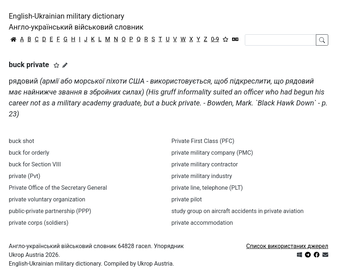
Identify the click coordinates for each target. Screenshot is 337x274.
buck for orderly (29, 152)
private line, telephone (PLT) (207, 187)
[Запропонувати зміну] (64, 65)
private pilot (187, 199)
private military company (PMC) (212, 152)
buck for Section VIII (35, 164)
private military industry (202, 176)
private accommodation (202, 222)
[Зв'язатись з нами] (325, 254)
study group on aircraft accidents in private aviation (238, 211)
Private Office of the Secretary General (58, 187)
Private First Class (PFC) (203, 141)
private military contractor (205, 164)
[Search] (280, 40)
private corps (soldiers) (38, 222)
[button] (56, 65)
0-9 (215, 39)
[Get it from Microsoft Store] (299, 254)
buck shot (21, 141)
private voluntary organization (47, 199)
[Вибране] (225, 39)
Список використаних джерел (287, 246)
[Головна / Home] (13, 39)
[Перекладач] (235, 39)
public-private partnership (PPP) (50, 211)
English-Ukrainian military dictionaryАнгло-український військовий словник (76, 21)
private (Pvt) (24, 176)
